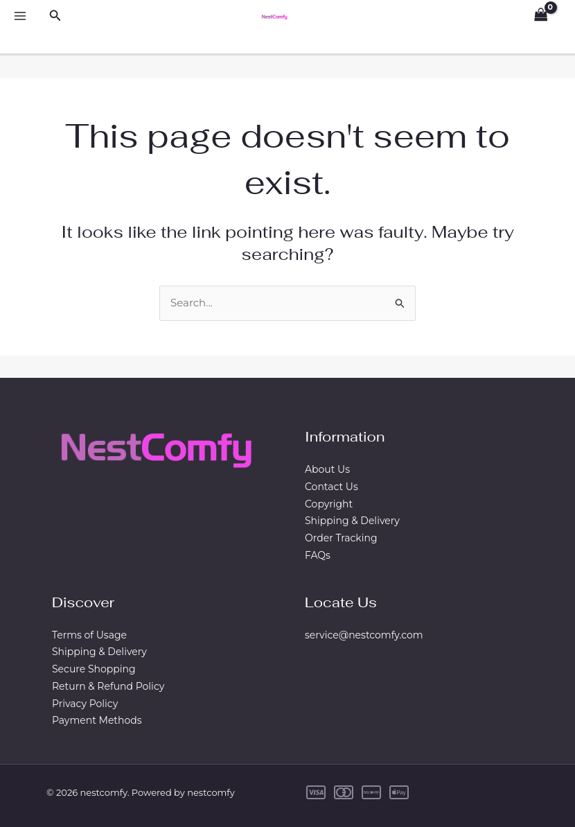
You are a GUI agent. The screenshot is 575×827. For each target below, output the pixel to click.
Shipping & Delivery (352, 520)
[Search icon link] (55, 16)
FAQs (317, 555)
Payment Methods (97, 720)
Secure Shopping (94, 669)
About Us (327, 469)
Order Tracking (341, 538)
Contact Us (331, 486)
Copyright (329, 504)
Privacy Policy (85, 703)
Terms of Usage (89, 635)
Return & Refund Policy (108, 686)
